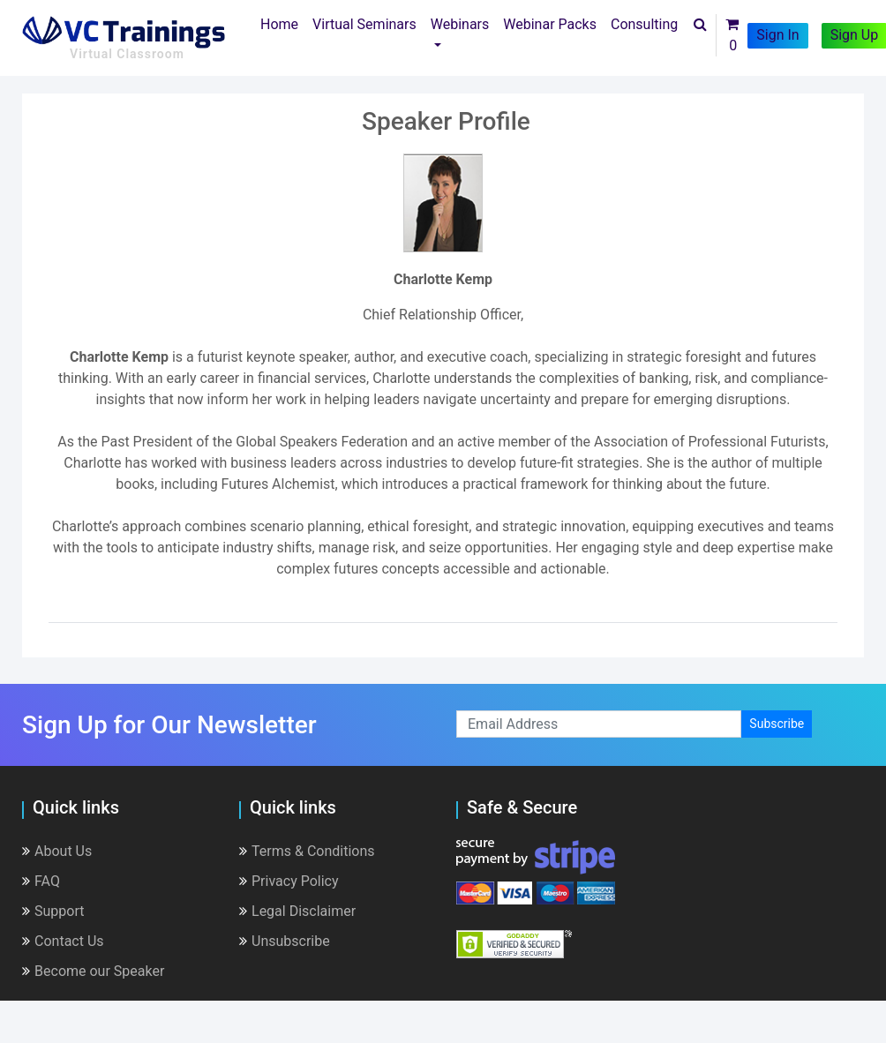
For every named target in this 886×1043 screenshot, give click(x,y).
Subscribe (776, 724)
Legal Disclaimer (297, 911)
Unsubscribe (284, 941)
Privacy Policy (289, 881)
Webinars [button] (460, 24)
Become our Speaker (93, 971)
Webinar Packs (550, 24)
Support (53, 911)
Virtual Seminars (364, 24)
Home (282, 23)
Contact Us (63, 941)
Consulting (644, 24)
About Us (57, 851)
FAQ (41, 881)
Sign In (777, 34)
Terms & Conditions (307, 851)
